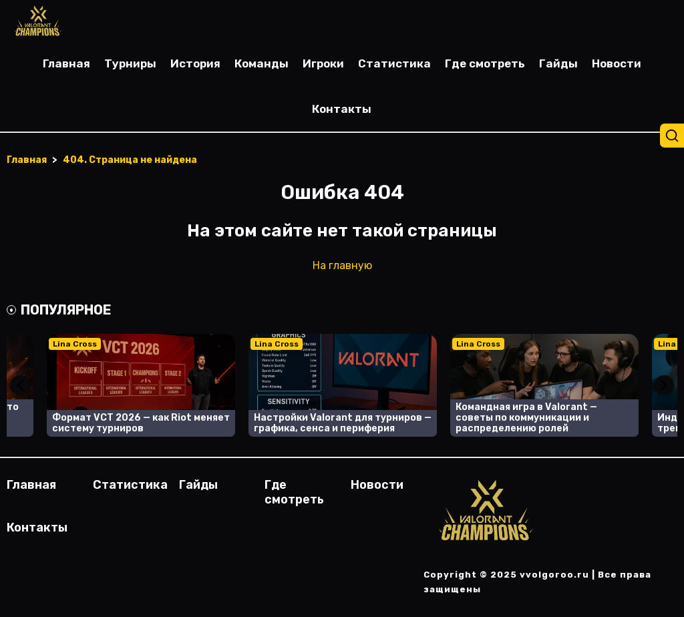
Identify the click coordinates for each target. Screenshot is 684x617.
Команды (261, 63)
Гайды (558, 63)
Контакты (341, 109)
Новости (616, 63)
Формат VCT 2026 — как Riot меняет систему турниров (141, 423)
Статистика (394, 63)
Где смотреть (485, 63)
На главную (342, 265)
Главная (66, 63)
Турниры (130, 63)
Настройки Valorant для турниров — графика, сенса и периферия (343, 423)
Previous (20, 385)
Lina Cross (75, 344)
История (195, 63)
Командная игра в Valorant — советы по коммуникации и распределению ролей (526, 417)
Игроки (323, 63)
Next (664, 385)
